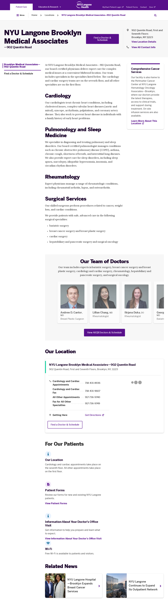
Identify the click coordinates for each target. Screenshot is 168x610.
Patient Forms (132, 7)
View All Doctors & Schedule (104, 332)
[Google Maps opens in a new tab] (136, 382)
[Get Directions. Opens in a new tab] (93, 415)
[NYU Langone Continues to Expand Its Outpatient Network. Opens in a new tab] (135, 585)
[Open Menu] (20, 15)
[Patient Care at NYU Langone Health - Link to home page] (84, 5)
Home (34, 15)
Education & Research (50, 7)
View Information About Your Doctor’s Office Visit (73, 538)
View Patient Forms (56, 503)
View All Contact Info (144, 47)
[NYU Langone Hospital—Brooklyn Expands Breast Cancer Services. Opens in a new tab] (73, 585)
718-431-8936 (92, 383)
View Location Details (144, 41)
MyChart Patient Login (113, 7)
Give (152, 7)
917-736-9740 (92, 397)
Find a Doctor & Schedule (102, 38)
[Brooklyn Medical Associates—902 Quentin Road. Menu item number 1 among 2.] (22, 65)
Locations (49, 15)
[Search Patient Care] (155, 15)
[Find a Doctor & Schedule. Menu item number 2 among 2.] (22, 74)
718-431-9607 (92, 391)
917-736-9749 (92, 403)
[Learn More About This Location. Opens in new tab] (145, 122)
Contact (143, 7)
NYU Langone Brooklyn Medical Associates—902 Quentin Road (93, 15)
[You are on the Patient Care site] (21, 7)
